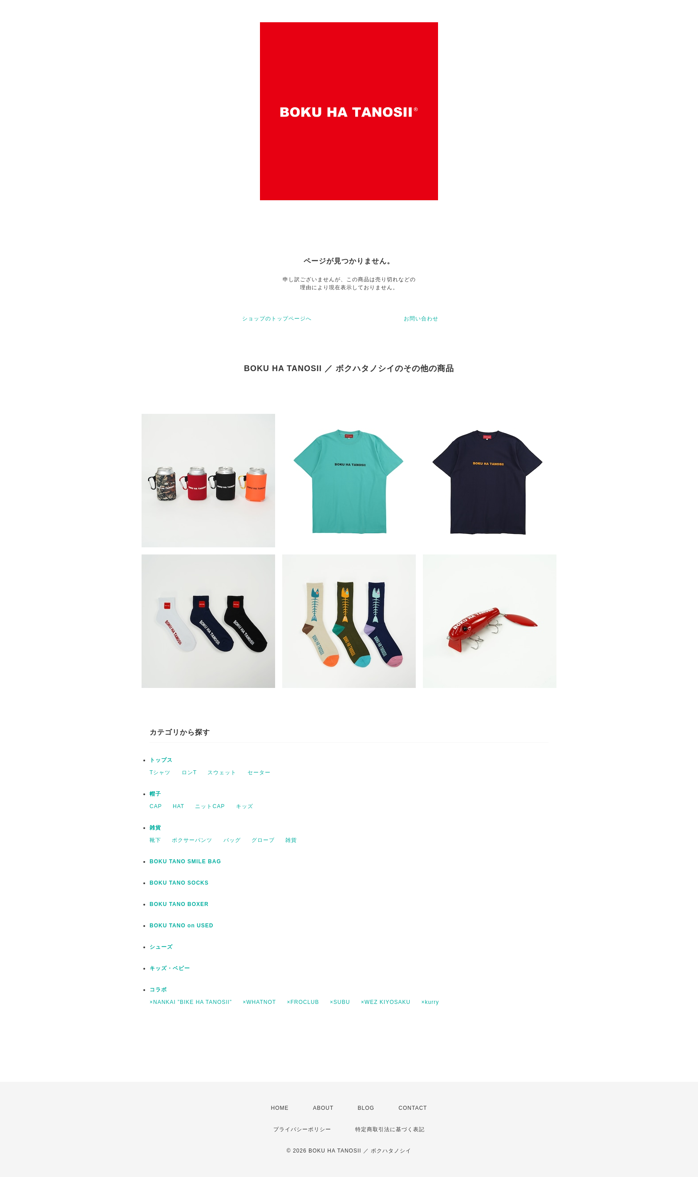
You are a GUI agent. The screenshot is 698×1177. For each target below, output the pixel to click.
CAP (156, 806)
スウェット (221, 772)
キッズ (244, 806)
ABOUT (323, 1108)
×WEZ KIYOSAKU (385, 1002)
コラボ (158, 990)
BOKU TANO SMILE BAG (185, 861)
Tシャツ (160, 772)
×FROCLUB (303, 1002)
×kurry (430, 1002)
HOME (280, 1108)
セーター (259, 772)
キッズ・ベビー (170, 968)
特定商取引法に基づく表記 (390, 1129)
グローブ (263, 840)
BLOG (366, 1108)
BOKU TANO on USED (181, 925)
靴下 (155, 840)
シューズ (161, 947)
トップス (161, 760)
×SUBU (340, 1002)
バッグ (232, 840)
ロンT (189, 772)
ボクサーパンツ (192, 840)
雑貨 (155, 828)
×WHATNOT (259, 1002)
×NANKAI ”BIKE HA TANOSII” (191, 1002)
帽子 (155, 794)
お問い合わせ (421, 318)
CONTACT (412, 1108)
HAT (178, 806)
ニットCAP (210, 806)
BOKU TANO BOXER (179, 904)
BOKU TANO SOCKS (179, 883)
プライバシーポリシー (302, 1129)
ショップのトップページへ (277, 318)
